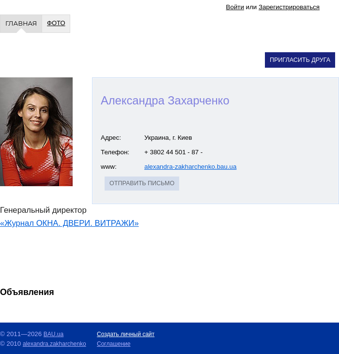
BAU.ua (53, 334)
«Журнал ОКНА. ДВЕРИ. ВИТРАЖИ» (69, 223)
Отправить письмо (141, 183)
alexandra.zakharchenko (54, 343)
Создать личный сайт (125, 334)
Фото (56, 23)
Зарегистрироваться (289, 7)
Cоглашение (113, 343)
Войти (235, 7)
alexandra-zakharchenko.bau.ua (190, 166)
